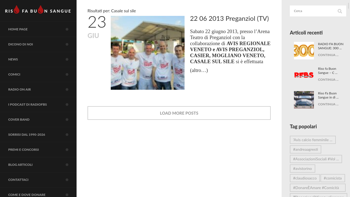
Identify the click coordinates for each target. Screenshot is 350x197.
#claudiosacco (305, 178)
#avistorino (302, 168)
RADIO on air (42, 89)
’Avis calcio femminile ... (312, 139)
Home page (42, 29)
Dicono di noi (42, 44)
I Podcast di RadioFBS (42, 104)
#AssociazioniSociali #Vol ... (314, 160)
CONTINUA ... (327, 59)
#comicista (302, 187)
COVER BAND (42, 119)
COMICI (42, 74)
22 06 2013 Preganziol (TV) (229, 18)
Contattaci (42, 179)
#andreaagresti (305, 149)
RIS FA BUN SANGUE (38, 9)
